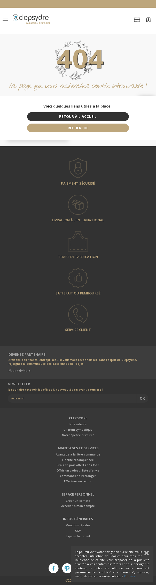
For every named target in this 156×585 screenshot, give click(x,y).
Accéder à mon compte (78, 506)
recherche (78, 127)
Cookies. (130, 576)
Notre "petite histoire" (78, 435)
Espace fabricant (78, 536)
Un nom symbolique (78, 429)
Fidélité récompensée (78, 460)
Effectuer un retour (78, 481)
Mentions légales (78, 525)
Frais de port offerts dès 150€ (78, 465)
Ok (142, 398)
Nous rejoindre (20, 370)
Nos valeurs (78, 424)
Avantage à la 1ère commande (78, 454)
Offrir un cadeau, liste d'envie (78, 470)
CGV (78, 531)
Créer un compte (78, 501)
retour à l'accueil (78, 116)
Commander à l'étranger (78, 476)
